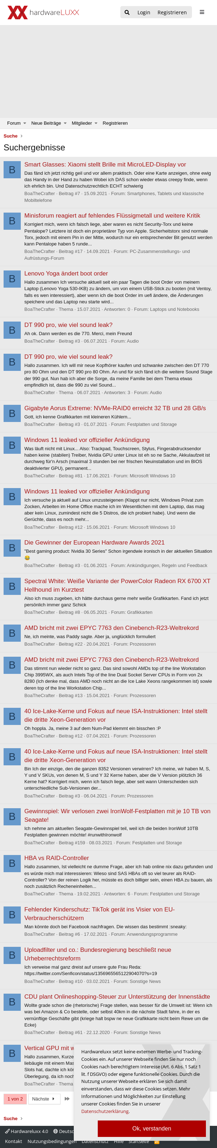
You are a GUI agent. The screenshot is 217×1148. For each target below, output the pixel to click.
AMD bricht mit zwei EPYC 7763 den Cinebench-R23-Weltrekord (111, 628)
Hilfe (119, 1141)
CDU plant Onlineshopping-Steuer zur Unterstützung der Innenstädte (117, 996)
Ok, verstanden (152, 1128)
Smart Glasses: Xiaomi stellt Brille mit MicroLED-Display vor (105, 164)
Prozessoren (143, 644)
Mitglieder (82, 123)
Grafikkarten (140, 612)
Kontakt (13, 1141)
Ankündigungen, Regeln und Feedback (167, 565)
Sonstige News (145, 981)
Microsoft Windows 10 (152, 475)
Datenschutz (95, 1141)
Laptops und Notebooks (174, 309)
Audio (133, 341)
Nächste (44, 1099)
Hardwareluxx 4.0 (26, 1131)
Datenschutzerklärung (105, 1111)
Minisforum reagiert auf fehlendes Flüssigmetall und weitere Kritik (112, 215)
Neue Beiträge (46, 123)
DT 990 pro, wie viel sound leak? (68, 325)
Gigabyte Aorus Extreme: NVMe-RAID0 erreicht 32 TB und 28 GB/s (115, 408)
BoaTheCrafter (39, 193)
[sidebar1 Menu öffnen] (202, 12)
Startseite (139, 1141)
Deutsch (65, 1131)
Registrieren (115, 123)
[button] (25, 123)
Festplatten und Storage (152, 424)
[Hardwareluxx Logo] (43, 12)
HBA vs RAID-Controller (56, 858)
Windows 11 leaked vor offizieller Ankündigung (87, 440)
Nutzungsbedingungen (52, 1141)
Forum (14, 123)
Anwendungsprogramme (152, 934)
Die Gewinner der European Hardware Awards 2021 (94, 542)
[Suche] (127, 12)
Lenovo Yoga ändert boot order (66, 273)
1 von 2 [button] (15, 1099)
